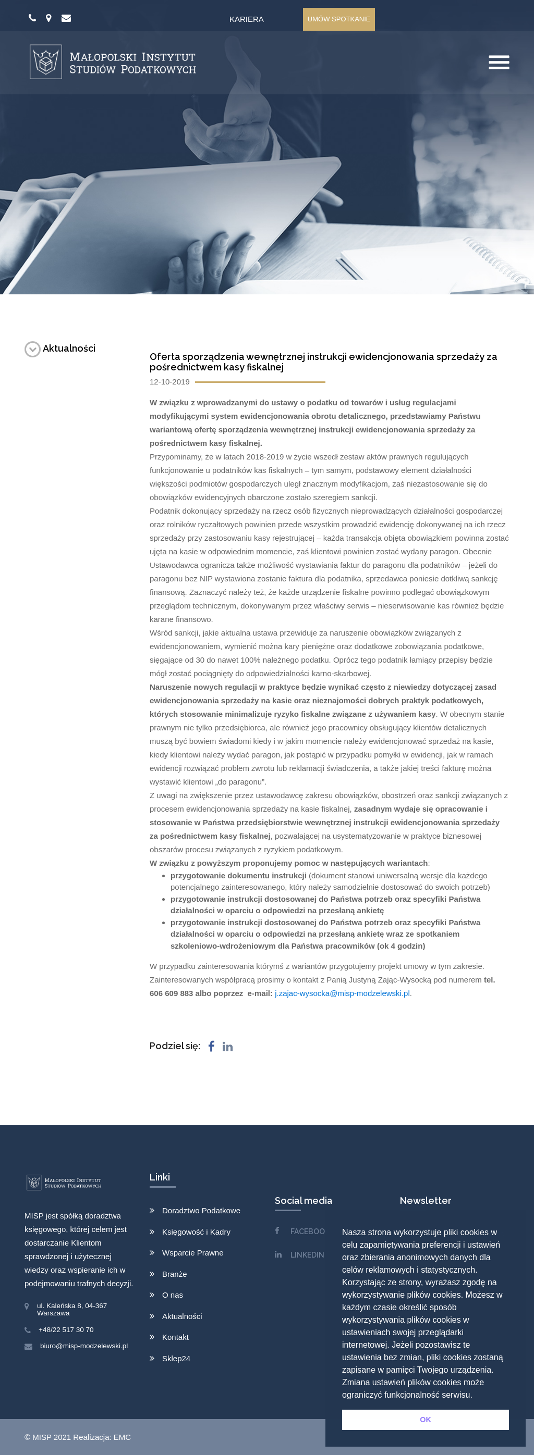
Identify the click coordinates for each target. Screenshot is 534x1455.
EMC (122, 1437)
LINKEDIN (307, 1255)
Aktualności (60, 348)
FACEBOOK (310, 1231)
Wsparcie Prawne (193, 1252)
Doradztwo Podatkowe (201, 1210)
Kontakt (175, 1337)
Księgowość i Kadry (196, 1231)
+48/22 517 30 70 (66, 1330)
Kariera (246, 19)
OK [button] (425, 1419)
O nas (172, 1294)
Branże (174, 1274)
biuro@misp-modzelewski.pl (84, 1346)
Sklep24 (176, 1358)
